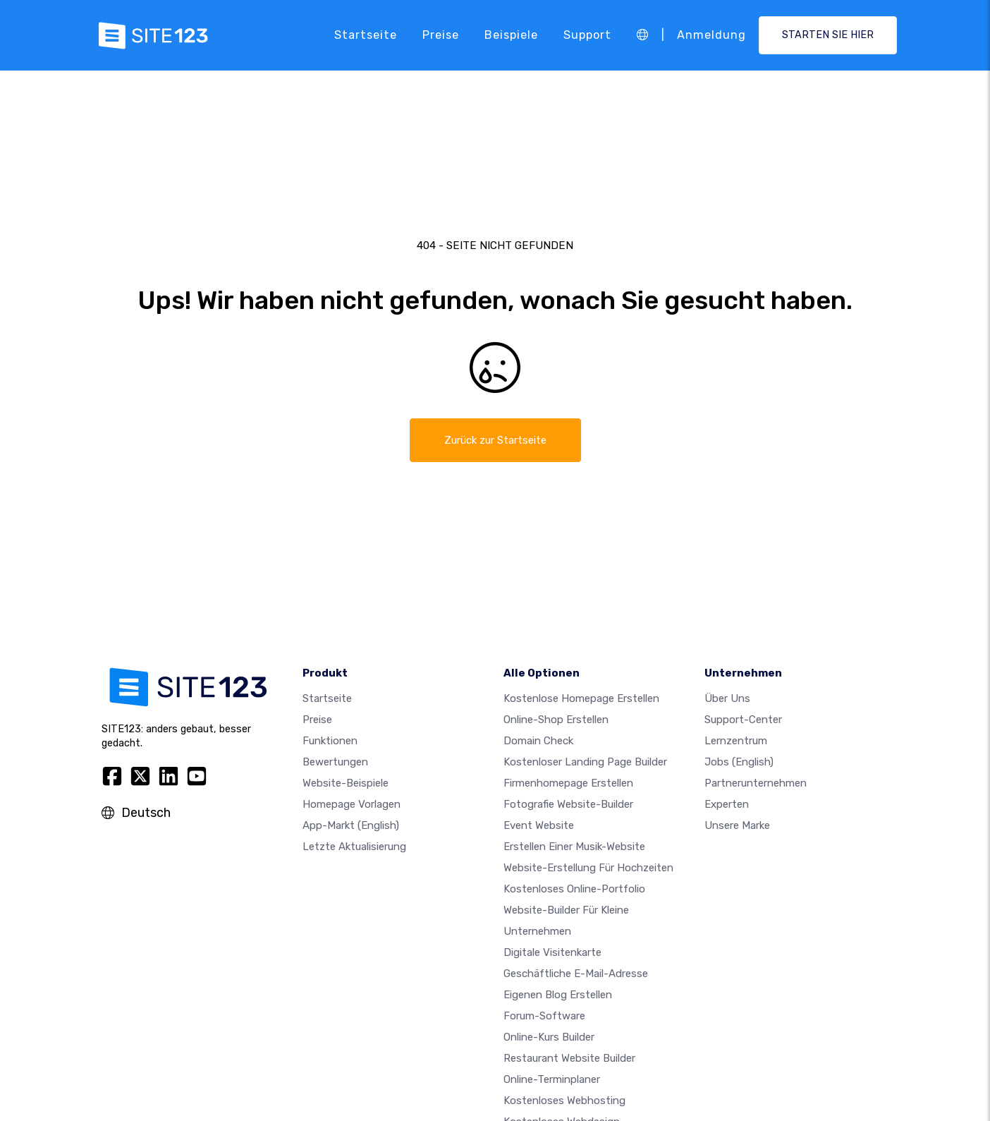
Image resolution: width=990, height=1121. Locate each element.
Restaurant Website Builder (569, 1059)
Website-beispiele (345, 784)
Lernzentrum (735, 742)
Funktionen (330, 742)
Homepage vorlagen (351, 805)
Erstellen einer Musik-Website (574, 848)
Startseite (365, 35)
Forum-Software (544, 1017)
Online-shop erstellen (556, 721)
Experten (726, 805)
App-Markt (350, 826)
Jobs (739, 763)
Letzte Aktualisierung (354, 848)
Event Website (538, 826)
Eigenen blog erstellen (557, 996)
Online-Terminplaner (551, 1080)
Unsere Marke (737, 826)
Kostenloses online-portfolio (574, 890)
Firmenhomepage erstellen (568, 784)
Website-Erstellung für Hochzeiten (588, 869)
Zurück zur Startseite (495, 440)
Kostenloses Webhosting (564, 1102)
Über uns (727, 699)
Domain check (538, 742)
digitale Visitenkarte (552, 953)
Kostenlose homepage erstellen (581, 699)
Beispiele (511, 35)
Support (587, 35)
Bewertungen (335, 763)
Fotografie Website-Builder (568, 805)
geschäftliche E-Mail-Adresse (575, 975)
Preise (440, 35)
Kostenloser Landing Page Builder (585, 763)
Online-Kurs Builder (548, 1038)
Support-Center (743, 721)
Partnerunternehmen (755, 784)
